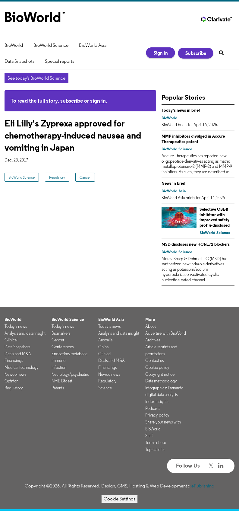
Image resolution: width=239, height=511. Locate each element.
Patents (58, 388)
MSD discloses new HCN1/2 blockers (196, 244)
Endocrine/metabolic (69, 353)
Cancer (85, 177)
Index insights (156, 401)
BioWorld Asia (92, 45)
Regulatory (57, 177)
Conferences (63, 347)
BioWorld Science (50, 45)
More (150, 319)
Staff (149, 435)
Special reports (59, 61)
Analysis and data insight (25, 333)
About (150, 326)
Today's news (16, 326)
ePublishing (202, 486)
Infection (59, 367)
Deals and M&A (18, 353)
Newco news (15, 374)
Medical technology (22, 367)
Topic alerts (154, 449)
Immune (58, 360)
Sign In (160, 53)
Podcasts (152, 408)
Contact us (154, 360)
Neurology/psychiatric (70, 374)
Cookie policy (157, 367)
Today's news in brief (181, 110)
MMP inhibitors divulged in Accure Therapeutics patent (193, 138)
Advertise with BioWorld (165, 333)
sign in (98, 100)
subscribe (71, 100)
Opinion (11, 381)
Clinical (11, 340)
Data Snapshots (19, 61)
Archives (152, 340)
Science (105, 388)
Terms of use (155, 442)
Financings (14, 360)
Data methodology (161, 381)
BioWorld (14, 45)
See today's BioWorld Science (36, 78)
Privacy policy (157, 415)
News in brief (174, 183)
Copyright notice (160, 374)
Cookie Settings (119, 499)
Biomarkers (61, 333)
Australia (105, 340)
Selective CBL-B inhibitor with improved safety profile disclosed (215, 217)
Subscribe (195, 53)
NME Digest (62, 381)
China (103, 347)
